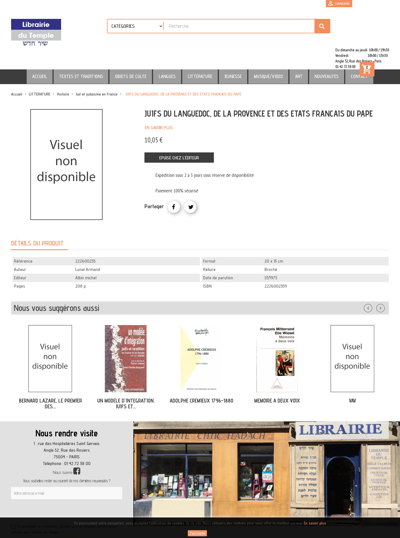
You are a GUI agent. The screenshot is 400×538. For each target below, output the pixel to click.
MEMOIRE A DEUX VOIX (277, 377)
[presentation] (64, 489)
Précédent (373, 283)
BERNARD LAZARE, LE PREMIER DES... (50, 380)
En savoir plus (159, 103)
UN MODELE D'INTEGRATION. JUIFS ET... (126, 380)
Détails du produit (37, 219)
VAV (352, 377)
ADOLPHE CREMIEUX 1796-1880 (201, 377)
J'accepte (197, 533)
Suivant (384, 283)
